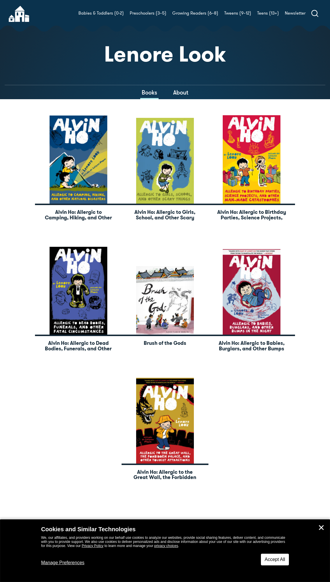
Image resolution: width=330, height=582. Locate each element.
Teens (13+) (268, 13)
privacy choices (166, 546)
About (180, 92)
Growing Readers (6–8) (195, 13)
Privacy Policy (92, 546)
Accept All (275, 559)
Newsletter (295, 13)
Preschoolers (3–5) (148, 13)
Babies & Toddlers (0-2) (101, 13)
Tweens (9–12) (237, 13)
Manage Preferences (63, 562)
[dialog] (165, 551)
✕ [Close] (321, 528)
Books (149, 92)
